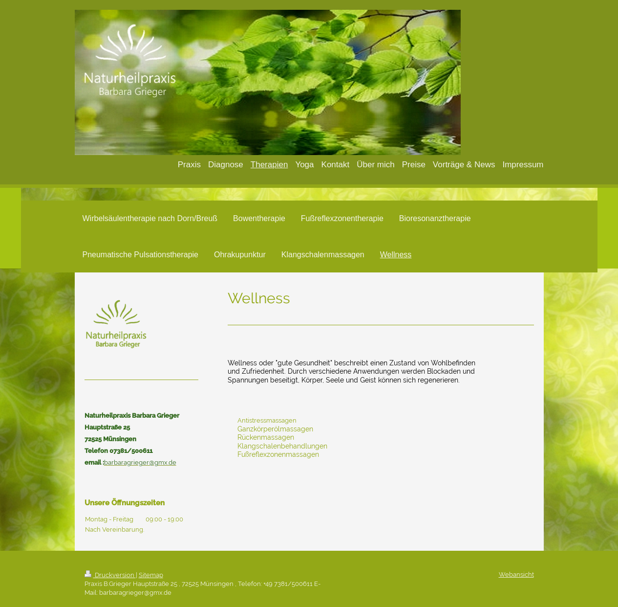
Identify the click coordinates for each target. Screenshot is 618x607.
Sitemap (151, 575)
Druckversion (110, 575)
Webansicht (516, 574)
